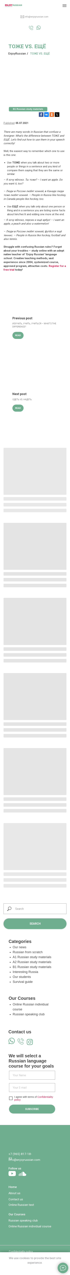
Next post (19, 394)
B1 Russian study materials (32, 967)
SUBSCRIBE (32, 1109)
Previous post (22, 318)
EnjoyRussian (17, 53)
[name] (32, 1075)
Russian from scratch (28, 952)
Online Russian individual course (30, 1226)
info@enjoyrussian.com (36, 17)
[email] (32, 1087)
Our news (19, 947)
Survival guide (23, 982)
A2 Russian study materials (32, 962)
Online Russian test (21, 1205)
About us (14, 1193)
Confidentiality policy (21, 1251)
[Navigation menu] (64, 5)
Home (13, 1187)
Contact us (16, 1199)
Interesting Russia (25, 972)
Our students (22, 977)
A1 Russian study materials (32, 957)
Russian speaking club (29, 1014)
